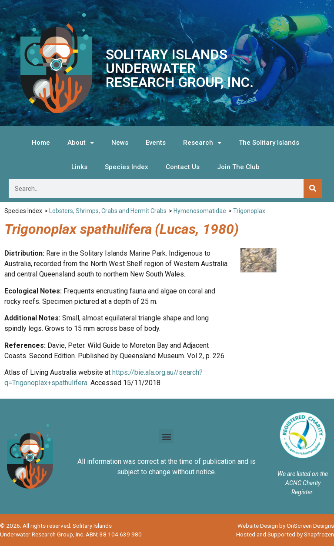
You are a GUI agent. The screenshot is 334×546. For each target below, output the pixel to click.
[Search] (313, 188)
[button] (166, 436)
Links (79, 167)
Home (41, 142)
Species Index (126, 167)
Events (156, 142)
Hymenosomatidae (200, 210)
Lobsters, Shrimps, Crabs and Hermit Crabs (108, 210)
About (80, 142)
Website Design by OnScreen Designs (285, 525)
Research (202, 142)
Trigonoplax (249, 210)
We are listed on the (302, 473)
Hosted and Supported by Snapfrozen (285, 534)
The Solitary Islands (269, 142)
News (119, 142)
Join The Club (238, 167)
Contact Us (183, 167)
